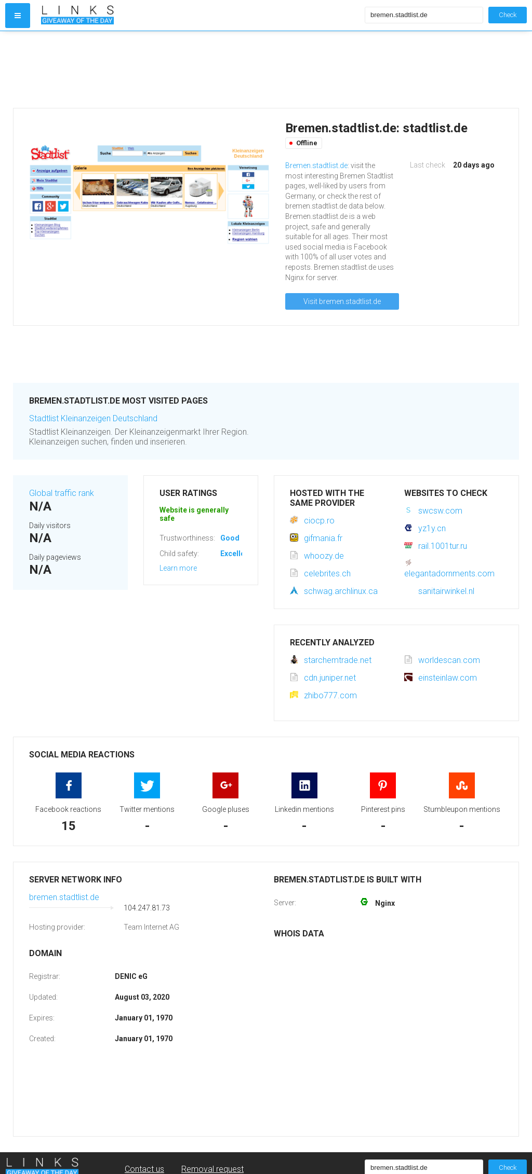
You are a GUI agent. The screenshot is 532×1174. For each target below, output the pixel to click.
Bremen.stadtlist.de (316, 165)
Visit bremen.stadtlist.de (342, 301)
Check (507, 15)
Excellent (235, 553)
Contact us (144, 1169)
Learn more (178, 568)
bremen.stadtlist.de (64, 897)
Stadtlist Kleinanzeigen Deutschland (93, 418)
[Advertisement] (200, 69)
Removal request (212, 1169)
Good (230, 538)
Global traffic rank (61, 493)
